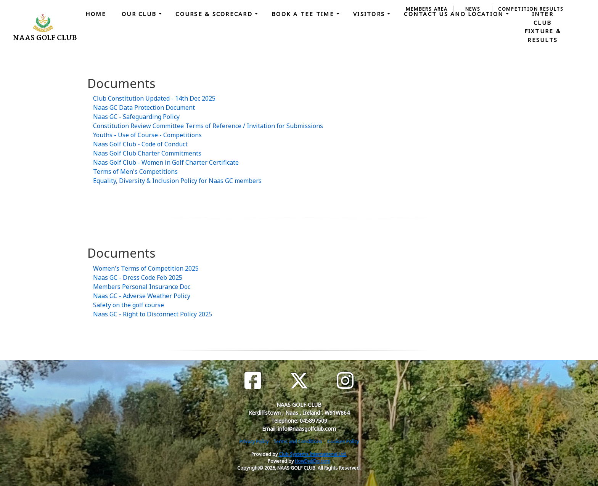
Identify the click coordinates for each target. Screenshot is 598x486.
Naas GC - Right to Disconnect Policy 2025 (152, 314)
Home (95, 14)
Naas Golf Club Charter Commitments (147, 153)
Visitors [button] (370, 14)
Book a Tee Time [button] (304, 14)
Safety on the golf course (128, 305)
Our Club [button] (140, 14)
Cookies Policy (343, 441)
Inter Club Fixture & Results (542, 26)
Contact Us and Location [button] (455, 14)
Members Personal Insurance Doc (141, 286)
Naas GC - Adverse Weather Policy (141, 296)
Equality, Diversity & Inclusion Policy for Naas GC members (177, 180)
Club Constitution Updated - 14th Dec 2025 (154, 98)
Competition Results (531, 9)
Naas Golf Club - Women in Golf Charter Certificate (166, 162)
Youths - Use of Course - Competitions (147, 135)
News (473, 9)
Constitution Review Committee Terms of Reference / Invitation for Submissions (208, 126)
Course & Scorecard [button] (215, 14)
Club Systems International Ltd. (313, 454)
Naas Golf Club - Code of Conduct (140, 144)
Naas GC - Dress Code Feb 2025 (137, 277)
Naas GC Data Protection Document (144, 107)
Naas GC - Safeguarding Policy (136, 116)
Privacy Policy (254, 441)
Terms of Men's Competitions (135, 171)
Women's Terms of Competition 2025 (146, 268)
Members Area (427, 9)
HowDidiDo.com (312, 461)
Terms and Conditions (297, 441)
